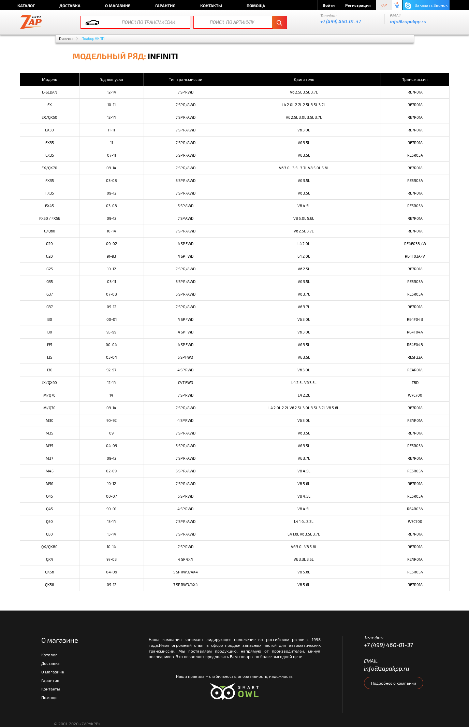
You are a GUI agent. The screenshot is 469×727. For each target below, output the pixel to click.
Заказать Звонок (426, 5)
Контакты (211, 5)
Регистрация (358, 5)
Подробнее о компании (393, 683)
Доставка (69, 5)
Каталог (26, 5)
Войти (329, 5)
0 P (384, 5)
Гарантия (165, 5)
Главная (66, 38)
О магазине (117, 5)
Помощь (256, 5)
